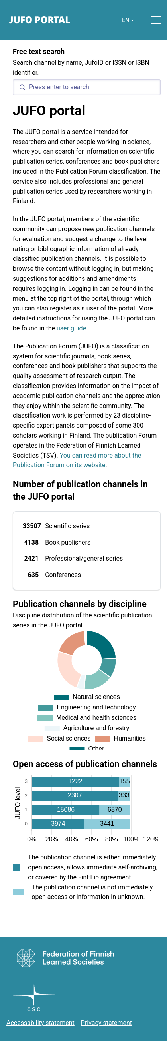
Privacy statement (106, 1023)
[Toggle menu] (156, 20)
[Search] (87, 87)
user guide (71, 328)
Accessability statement (40, 1023)
